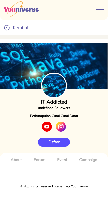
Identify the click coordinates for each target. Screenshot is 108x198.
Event (62, 160)
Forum (40, 160)
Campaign (88, 160)
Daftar (54, 142)
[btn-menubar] (100, 10)
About (16, 160)
